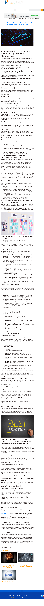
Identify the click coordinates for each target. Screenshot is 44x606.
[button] (15, 10)
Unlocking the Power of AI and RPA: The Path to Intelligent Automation (25, 565)
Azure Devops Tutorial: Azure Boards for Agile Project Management (17, 23)
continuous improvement (21, 457)
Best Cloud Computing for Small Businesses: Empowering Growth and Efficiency (9, 566)
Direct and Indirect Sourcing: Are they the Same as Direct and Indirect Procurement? (9, 583)
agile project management (22, 149)
